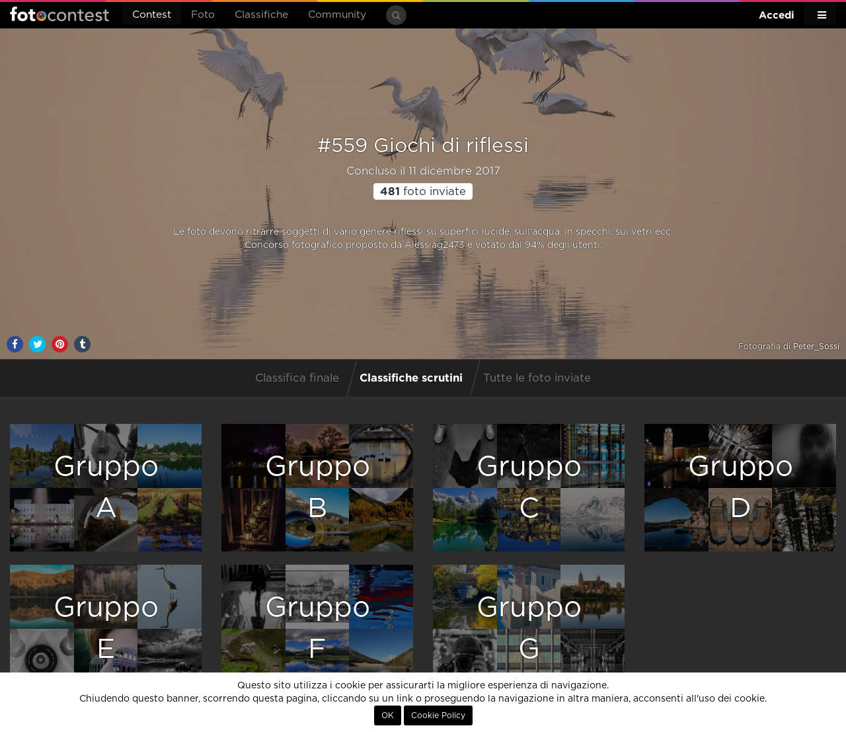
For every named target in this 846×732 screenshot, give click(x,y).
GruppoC (529, 487)
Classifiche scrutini (411, 377)
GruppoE (106, 628)
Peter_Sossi (816, 346)
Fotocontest (59, 14)
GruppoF (317, 628)
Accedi (776, 14)
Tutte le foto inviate (537, 378)
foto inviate (423, 191)
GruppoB (317, 487)
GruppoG (529, 628)
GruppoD (740, 487)
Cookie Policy (438, 715)
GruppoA (106, 487)
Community (337, 15)
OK (387, 715)
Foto (203, 15)
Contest (151, 15)
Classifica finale (297, 378)
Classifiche (261, 15)
